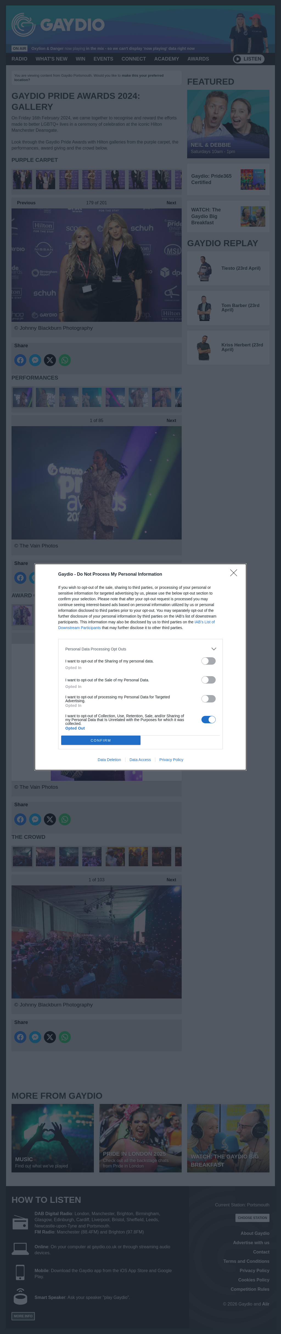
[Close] (235, 574)
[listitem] (140, 649)
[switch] (208, 661)
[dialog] (140, 667)
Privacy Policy (171, 760)
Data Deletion (109, 760)
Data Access (140, 760)
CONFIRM (101, 740)
